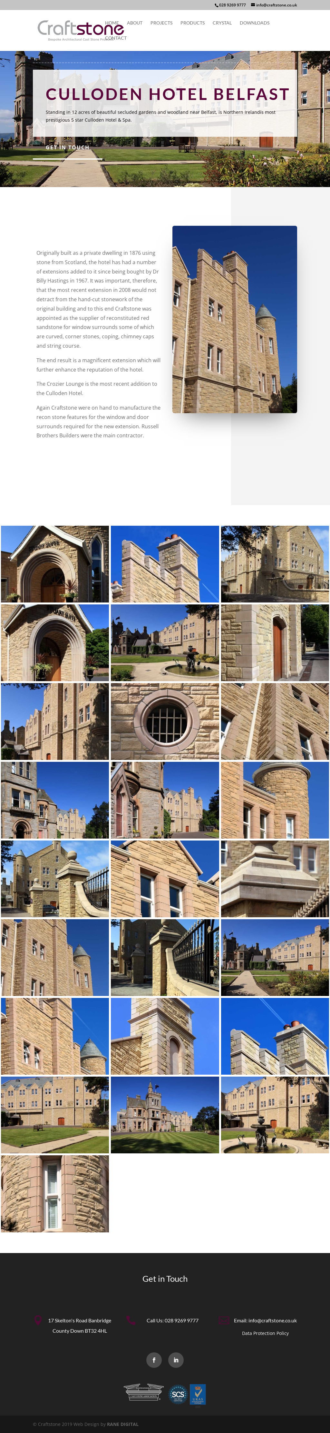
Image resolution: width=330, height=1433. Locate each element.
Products (192, 23)
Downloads (254, 23)
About (134, 23)
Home (112, 23)
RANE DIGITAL (123, 1424)
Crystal (222, 23)
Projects (161, 23)
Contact (116, 38)
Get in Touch (68, 147)
